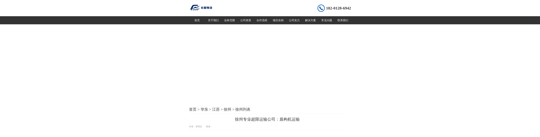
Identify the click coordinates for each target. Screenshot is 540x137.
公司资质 (245, 20)
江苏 (216, 109)
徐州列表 (242, 109)
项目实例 (278, 20)
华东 (204, 109)
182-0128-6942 (338, 8)
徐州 (227, 109)
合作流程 (261, 20)
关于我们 (213, 20)
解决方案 (310, 20)
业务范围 (229, 20)
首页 (197, 20)
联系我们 (343, 20)
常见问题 (326, 20)
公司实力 (294, 20)
